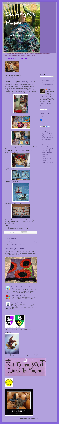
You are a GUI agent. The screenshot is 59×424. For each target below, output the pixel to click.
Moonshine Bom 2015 (48, 85)
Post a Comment (11, 239)
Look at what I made (48, 147)
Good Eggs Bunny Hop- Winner (20, 303)
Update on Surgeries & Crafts (14, 249)
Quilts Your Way (46, 158)
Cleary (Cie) (50, 89)
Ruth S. (15, 83)
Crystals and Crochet (48, 136)
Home (21, 242)
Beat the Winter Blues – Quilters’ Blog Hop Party (23, 287)
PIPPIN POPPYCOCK (47, 149)
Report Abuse (45, 113)
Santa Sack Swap (27, 81)
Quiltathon (45, 155)
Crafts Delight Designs (48, 81)
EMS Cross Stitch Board (46, 140)
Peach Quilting (46, 151)
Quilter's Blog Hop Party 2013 (19, 295)
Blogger (37, 418)
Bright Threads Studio (48, 134)
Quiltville (44, 160)
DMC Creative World (48, 138)
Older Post (33, 242)
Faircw (44, 143)
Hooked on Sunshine (47, 145)
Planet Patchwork (47, 153)
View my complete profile (45, 104)
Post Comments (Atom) (19, 245)
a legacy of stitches (47, 162)
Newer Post (8, 242)
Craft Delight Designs (48, 132)
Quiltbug (44, 156)
